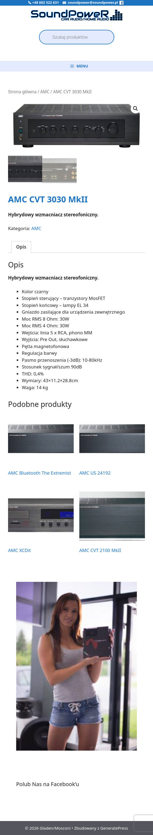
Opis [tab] (21, 246)
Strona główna (22, 92)
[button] (135, 108)
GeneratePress (114, 827)
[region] (76, 673)
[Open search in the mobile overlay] (76, 37)
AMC (44, 92)
